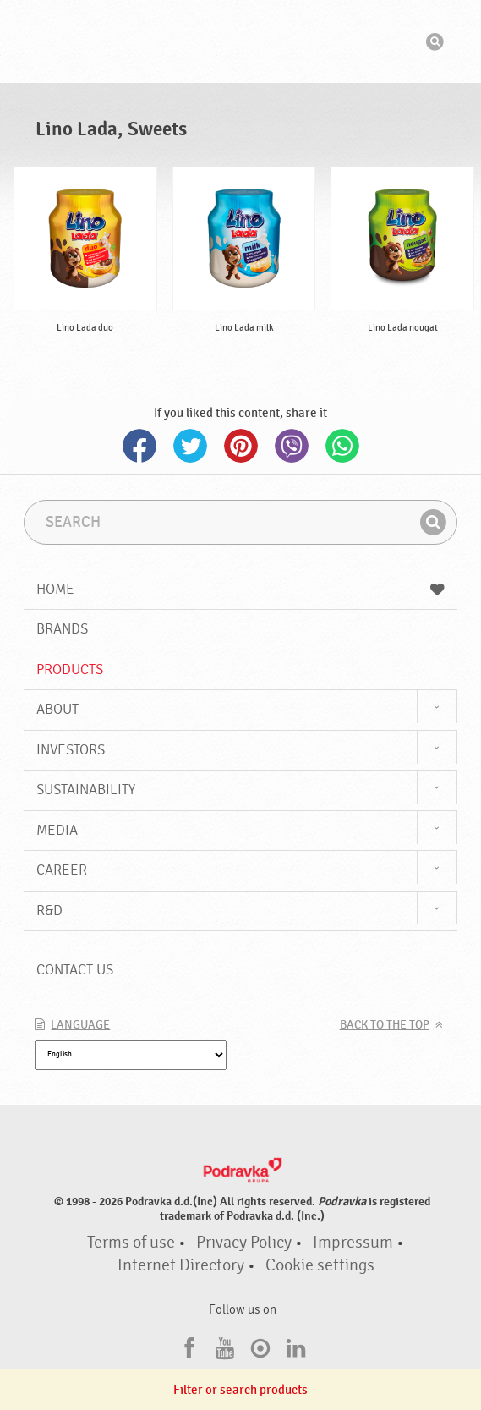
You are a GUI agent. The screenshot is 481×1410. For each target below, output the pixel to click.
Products (69, 669)
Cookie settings (319, 1265)
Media (57, 830)
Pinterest (241, 446)
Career (61, 870)
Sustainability (85, 790)
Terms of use (131, 1242)
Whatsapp (342, 446)
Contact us (74, 970)
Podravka (241, 41)
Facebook (139, 446)
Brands (62, 629)
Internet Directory (181, 1265)
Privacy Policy (244, 1242)
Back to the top (384, 1025)
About (57, 709)
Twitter (190, 446)
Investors (70, 750)
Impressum (353, 1242)
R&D (49, 911)
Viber (292, 446)
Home (240, 589)
